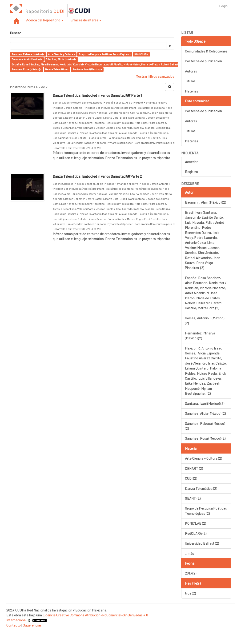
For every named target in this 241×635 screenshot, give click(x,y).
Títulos (190, 81)
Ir (170, 46)
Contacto (13, 625)
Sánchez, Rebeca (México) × (28, 54)
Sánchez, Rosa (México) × (26, 69)
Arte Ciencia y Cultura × (61, 54)
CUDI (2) (191, 478)
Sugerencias (32, 625)
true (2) (190, 593)
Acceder (191, 162)
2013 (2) (190, 573)
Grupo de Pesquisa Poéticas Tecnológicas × (105, 54)
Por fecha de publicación (203, 61)
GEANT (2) (193, 498)
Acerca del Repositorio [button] (44, 20)
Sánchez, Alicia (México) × (61, 59)
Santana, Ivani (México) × (87, 69)
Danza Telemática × (56, 69)
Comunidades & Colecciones (206, 51)
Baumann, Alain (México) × (27, 59)
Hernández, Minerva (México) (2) (200, 335)
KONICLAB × (141, 54)
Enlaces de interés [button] (85, 20)
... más (189, 553)
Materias (191, 91)
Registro (191, 171)
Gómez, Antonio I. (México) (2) (204, 320)
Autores (191, 71)
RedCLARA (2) (195, 533)
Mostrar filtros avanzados (155, 76)
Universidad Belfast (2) (202, 543)
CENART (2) (194, 468)
